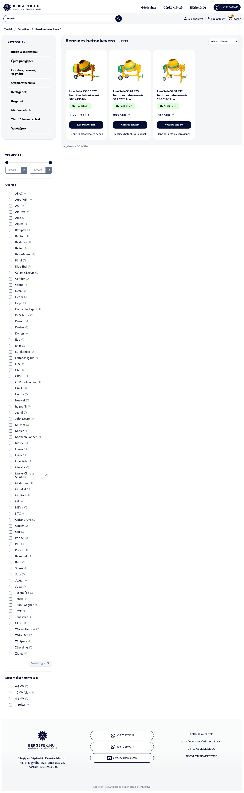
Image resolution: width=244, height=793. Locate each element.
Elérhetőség (198, 7)
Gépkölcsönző (173, 7)
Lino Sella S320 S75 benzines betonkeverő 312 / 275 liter (128, 96)
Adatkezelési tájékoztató (201, 762)
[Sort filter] (223, 42)
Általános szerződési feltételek (201, 744)
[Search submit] (118, 19)
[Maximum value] (37, 171)
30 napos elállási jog (201, 753)
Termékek (23, 30)
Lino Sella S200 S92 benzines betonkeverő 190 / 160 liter (172, 96)
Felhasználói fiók (201, 735)
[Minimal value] (28, 163)
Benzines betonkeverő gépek (86, 135)
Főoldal (7, 30)
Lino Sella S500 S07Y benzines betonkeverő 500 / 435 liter (84, 96)
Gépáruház (148, 7)
